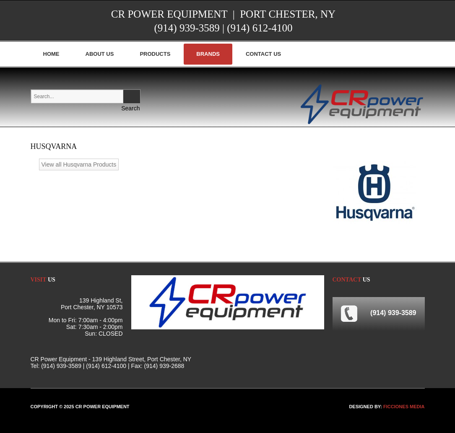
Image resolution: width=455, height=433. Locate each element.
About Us (100, 54)
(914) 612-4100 (259, 28)
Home (51, 54)
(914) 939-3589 (187, 28)
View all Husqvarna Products (79, 164)
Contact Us (263, 54)
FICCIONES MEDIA (403, 406)
